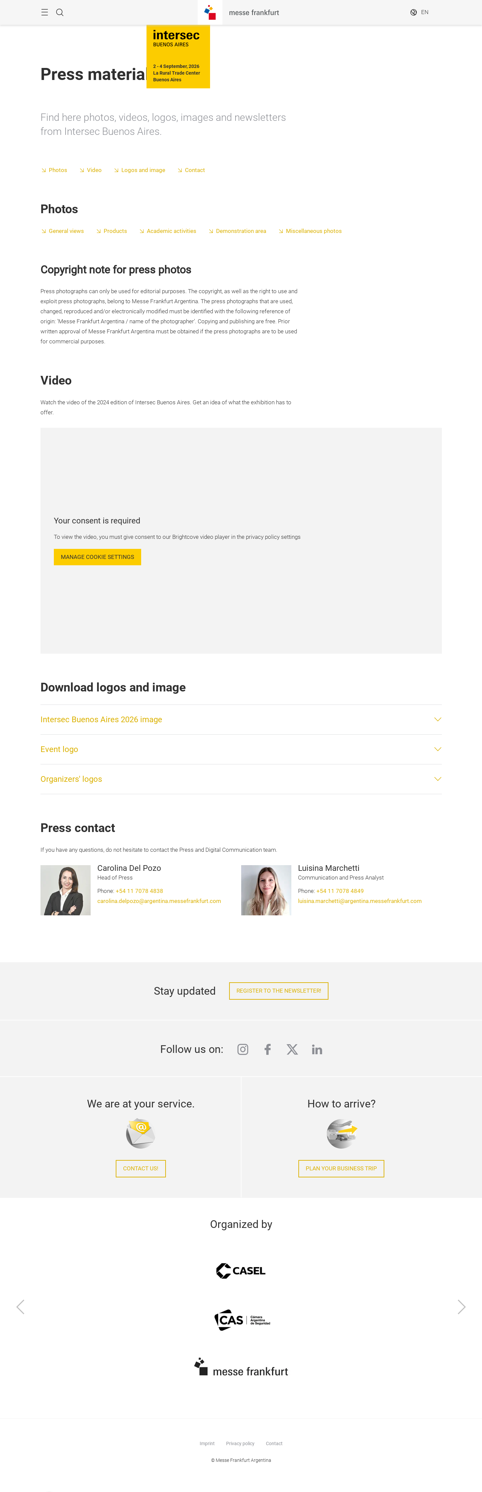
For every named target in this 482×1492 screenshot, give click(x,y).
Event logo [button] (59, 749)
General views (66, 231)
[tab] (241, 719)
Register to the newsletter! (278, 991)
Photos (58, 170)
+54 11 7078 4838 (139, 891)
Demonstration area (241, 231)
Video (94, 170)
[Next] (462, 1308)
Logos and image (144, 170)
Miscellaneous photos (314, 231)
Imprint (207, 1443)
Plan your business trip (341, 1168)
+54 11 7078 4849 (340, 891)
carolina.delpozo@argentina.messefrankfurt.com (159, 901)
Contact (195, 170)
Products (115, 231)
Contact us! (140, 1168)
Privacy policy (240, 1443)
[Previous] (20, 1308)
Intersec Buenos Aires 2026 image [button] (101, 719)
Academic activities (171, 231)
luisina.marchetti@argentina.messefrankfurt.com (360, 901)
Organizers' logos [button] (71, 779)
